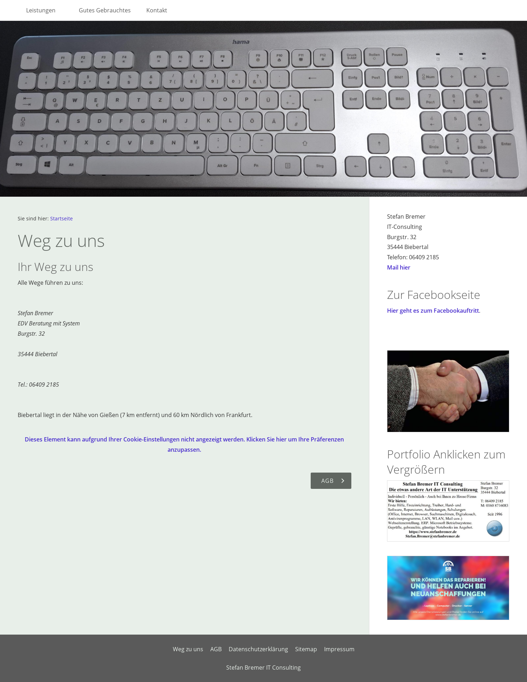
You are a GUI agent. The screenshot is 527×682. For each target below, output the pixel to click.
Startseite (61, 218)
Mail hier (398, 267)
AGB (216, 649)
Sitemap (306, 649)
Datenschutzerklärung (258, 649)
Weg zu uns (188, 649)
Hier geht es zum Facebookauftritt (433, 310)
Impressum (339, 649)
